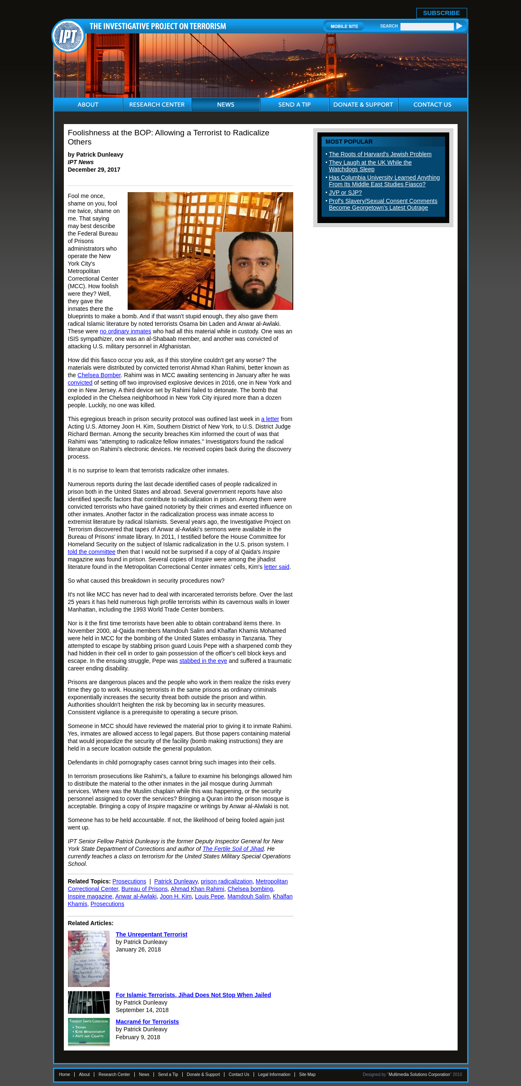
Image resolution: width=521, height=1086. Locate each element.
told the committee (92, 551)
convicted (80, 382)
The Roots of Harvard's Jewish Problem (380, 154)
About (84, 1074)
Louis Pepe (209, 896)
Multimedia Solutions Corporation (419, 1074)
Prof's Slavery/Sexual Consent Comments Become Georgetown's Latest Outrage (383, 204)
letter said (276, 566)
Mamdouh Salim (248, 896)
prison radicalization (227, 881)
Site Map (307, 1074)
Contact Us (239, 1074)
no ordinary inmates (125, 331)
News (144, 1074)
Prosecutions (129, 881)
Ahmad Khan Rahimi (197, 889)
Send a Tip (168, 1074)
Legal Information (274, 1074)
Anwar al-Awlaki (135, 896)
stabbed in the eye (203, 660)
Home (64, 1074)
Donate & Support (203, 1074)
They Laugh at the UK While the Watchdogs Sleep (370, 166)
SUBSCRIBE (441, 12)
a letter (270, 419)
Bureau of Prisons (144, 889)
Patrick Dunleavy (176, 881)
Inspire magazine (90, 896)
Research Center (114, 1074)
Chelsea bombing (250, 889)
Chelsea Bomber (99, 375)
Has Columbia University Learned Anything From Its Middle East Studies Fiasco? (384, 181)
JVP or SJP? (345, 192)
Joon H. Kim (175, 896)
